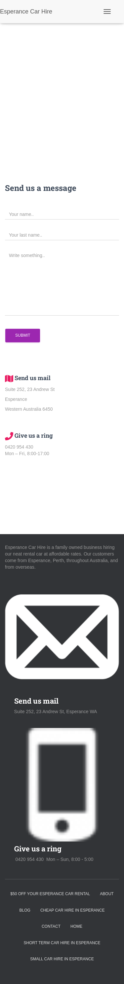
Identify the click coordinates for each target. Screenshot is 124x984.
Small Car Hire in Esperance (62, 959)
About (106, 894)
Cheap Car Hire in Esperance (72, 910)
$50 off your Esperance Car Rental (50, 894)
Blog (25, 910)
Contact (51, 926)
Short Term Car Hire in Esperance (61, 943)
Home (76, 926)
